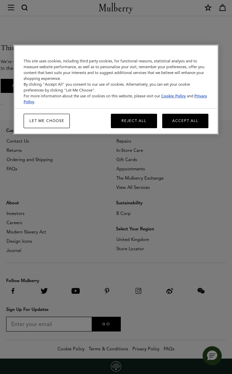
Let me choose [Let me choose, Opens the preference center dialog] (46, 120)
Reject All (133, 120)
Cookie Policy (173, 96)
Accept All (185, 120)
